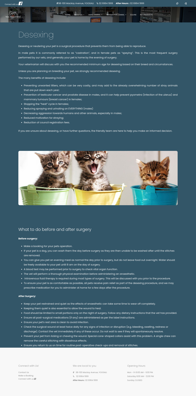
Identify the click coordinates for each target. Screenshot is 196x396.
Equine (133, 15)
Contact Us (23, 372)
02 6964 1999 (106, 3)
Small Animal (94, 15)
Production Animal (115, 15)
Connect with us (11, 4)
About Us (78, 15)
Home (68, 15)
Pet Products (146, 15)
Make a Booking (25, 375)
